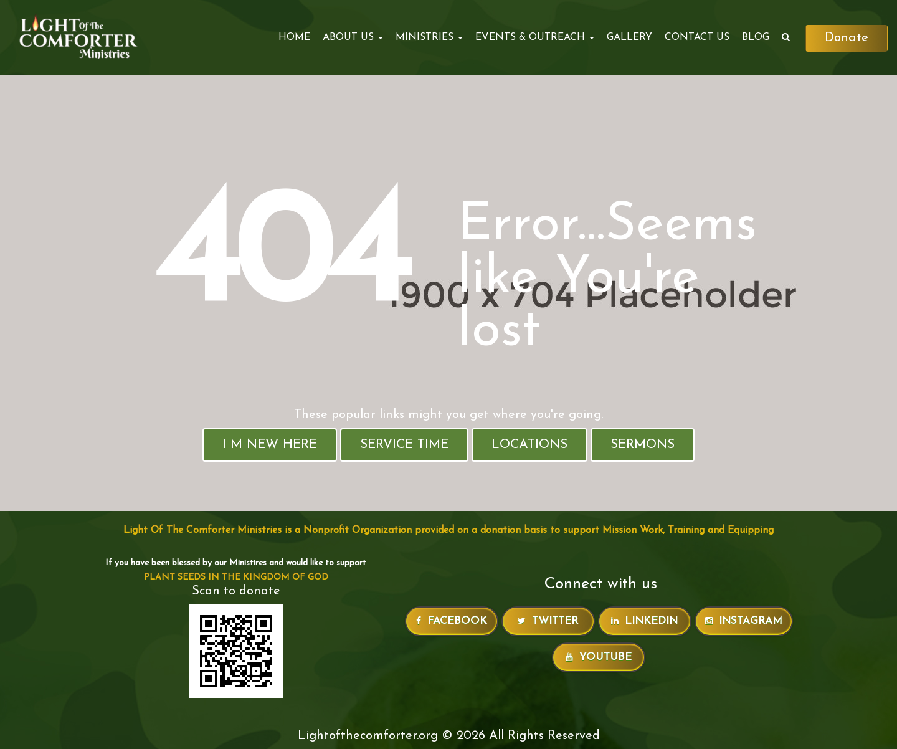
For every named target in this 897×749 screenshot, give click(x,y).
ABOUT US (352, 37)
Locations (529, 444)
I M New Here (269, 444)
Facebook (451, 621)
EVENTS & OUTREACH (534, 37)
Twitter (548, 621)
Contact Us (696, 37)
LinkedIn (644, 621)
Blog (755, 37)
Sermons (642, 444)
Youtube (599, 657)
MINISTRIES (428, 37)
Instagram (743, 621)
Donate (846, 38)
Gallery (629, 37)
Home (294, 37)
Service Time (404, 444)
